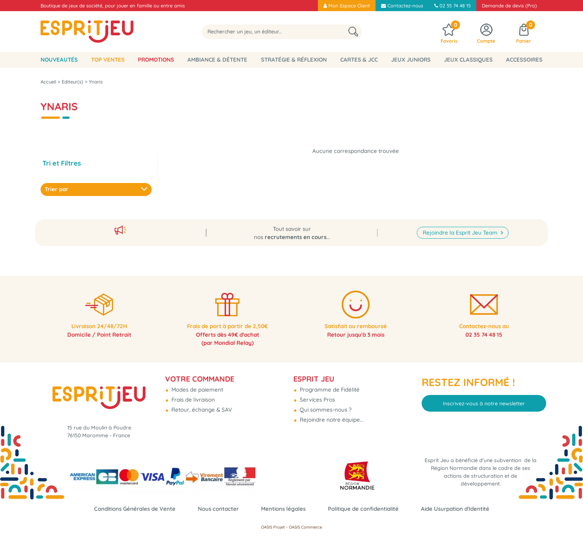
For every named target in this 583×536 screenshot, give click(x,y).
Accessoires (524, 59)
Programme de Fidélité (329, 386)
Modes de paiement (196, 386)
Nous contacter (218, 508)
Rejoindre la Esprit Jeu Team (461, 228)
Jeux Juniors (411, 59)
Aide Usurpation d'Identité (455, 508)
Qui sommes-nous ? (324, 406)
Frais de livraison (192, 396)
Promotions (156, 59)
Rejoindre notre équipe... (330, 416)
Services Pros (316, 396)
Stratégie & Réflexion (294, 59)
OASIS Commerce (305, 527)
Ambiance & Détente (217, 59)
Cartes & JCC (359, 59)
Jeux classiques (468, 59)
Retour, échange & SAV (201, 406)
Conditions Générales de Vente (134, 508)
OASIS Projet (273, 527)
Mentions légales (283, 508)
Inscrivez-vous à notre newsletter (484, 400)
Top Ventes (108, 59)
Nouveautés (59, 59)
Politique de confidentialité (363, 508)
